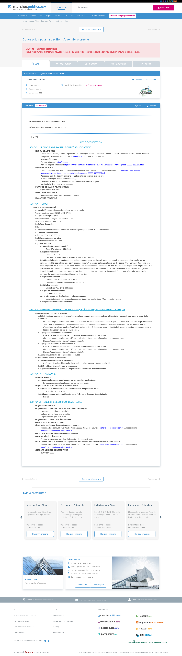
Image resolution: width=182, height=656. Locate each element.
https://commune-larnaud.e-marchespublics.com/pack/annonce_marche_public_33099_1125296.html (104, 165)
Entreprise (61, 7)
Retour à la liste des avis (91, 29)
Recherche (149, 652)
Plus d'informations (40, 534)
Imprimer (151, 106)
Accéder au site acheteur (144, 79)
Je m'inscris (82, 585)
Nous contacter (98, 16)
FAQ (80, 652)
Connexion (163, 8)
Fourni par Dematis (161, 652)
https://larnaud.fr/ (63, 162)
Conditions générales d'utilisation (106, 652)
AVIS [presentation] (35, 64)
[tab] (36, 63)
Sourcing (56, 627)
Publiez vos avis (58, 616)
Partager (139, 106)
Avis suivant (153, 29)
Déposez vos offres (54, 16)
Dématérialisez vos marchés (63, 621)
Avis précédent (30, 29)
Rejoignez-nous (88, 652)
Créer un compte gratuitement (122, 16)
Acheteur (82, 7)
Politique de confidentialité (129, 652)
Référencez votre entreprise (77, 16)
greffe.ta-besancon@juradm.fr (111, 428)
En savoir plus (98, 585)
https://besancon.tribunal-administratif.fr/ (56, 431)
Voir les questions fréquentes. (35, 583)
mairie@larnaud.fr (79, 156)
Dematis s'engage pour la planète (154, 642)
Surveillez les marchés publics (30, 16)
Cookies (142, 652)
